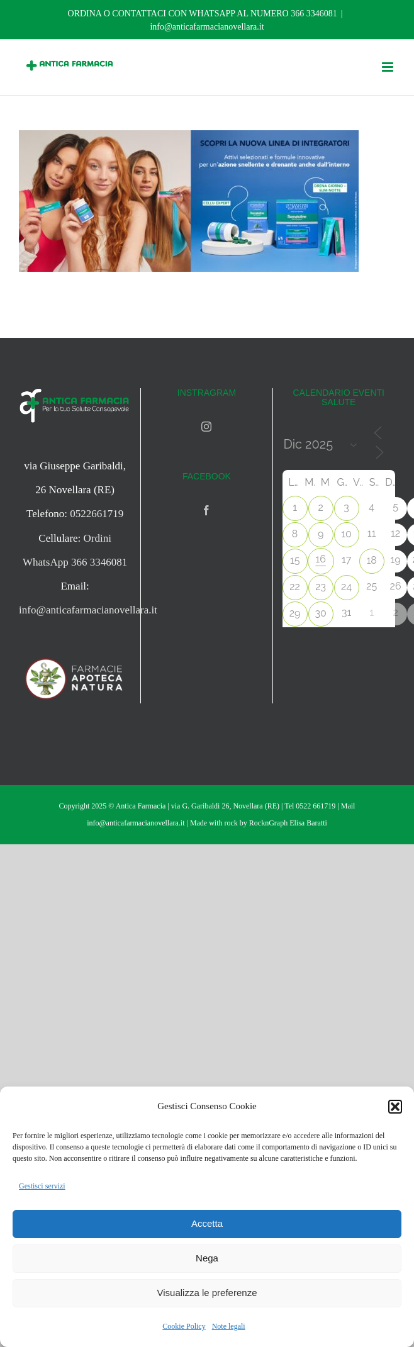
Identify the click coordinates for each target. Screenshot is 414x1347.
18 (371, 560)
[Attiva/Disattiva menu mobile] (388, 67)
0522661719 (96, 514)
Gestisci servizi (42, 1186)
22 (294, 587)
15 (295, 560)
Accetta (207, 1223)
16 (320, 559)
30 (320, 613)
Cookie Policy (183, 1326)
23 (320, 587)
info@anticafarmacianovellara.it (207, 26)
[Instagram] (206, 427)
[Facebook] (206, 510)
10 (346, 534)
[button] (395, 1106)
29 (295, 613)
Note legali (228, 1326)
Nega (207, 1258)
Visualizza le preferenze (207, 1292)
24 (346, 587)
